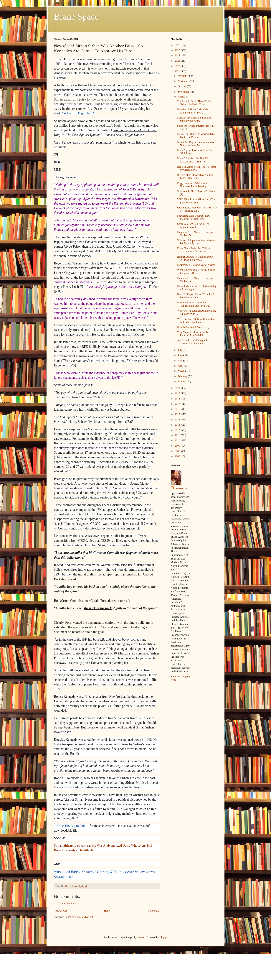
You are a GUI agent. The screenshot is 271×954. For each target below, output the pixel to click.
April (181, 365)
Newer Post (61, 910)
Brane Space (76, 17)
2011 (178, 435)
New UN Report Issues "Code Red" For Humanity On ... (195, 296)
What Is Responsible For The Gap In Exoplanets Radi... (196, 271)
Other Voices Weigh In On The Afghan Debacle (193, 225)
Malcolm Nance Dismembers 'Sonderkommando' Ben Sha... (194, 304)
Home (107, 910)
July (180, 350)
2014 (178, 419)
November (183, 81)
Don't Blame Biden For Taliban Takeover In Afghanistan (193, 250)
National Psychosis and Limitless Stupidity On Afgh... (194, 119)
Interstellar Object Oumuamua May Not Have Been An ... (195, 144)
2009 (178, 445)
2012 (178, 430)
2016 (178, 409)
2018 (178, 398)
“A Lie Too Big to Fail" (70, 826)
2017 (178, 403)
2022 (178, 66)
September (183, 91)
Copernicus (180, 488)
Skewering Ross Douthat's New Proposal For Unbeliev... (193, 217)
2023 (178, 60)
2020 (178, 388)
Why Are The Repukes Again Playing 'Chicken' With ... (196, 312)
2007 (178, 456)
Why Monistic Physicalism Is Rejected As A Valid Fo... (192, 334)
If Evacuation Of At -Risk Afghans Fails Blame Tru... (195, 177)
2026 (178, 45)
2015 (178, 414)
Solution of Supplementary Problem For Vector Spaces (196, 242)
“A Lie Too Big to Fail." (78, 113)
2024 (178, 55)
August (182, 97)
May (180, 360)
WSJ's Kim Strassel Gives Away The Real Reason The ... (196, 201)
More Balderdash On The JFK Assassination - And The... (193, 160)
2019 (178, 393)
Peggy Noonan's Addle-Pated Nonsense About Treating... (192, 185)
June (180, 355)
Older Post (153, 910)
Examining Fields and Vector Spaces (196, 265)
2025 (178, 50)
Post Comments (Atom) (80, 917)
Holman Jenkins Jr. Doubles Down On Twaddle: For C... (195, 258)
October (182, 86)
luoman (141, 937)
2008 (178, 451)
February (183, 376)
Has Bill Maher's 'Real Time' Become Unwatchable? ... (196, 168)
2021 (178, 71)
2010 (178, 440)
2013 (178, 424)
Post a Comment (67, 903)
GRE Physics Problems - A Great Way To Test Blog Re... (197, 209)
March (181, 371)
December (183, 76)
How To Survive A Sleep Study (193, 327)
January (182, 381)
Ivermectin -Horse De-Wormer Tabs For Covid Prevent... (196, 136)
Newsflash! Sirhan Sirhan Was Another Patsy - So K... (193, 111)
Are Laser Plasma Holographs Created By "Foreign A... (192, 342)
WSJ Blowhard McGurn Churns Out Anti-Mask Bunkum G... (196, 321)
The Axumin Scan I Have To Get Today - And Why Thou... (194, 103)
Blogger (163, 937)
